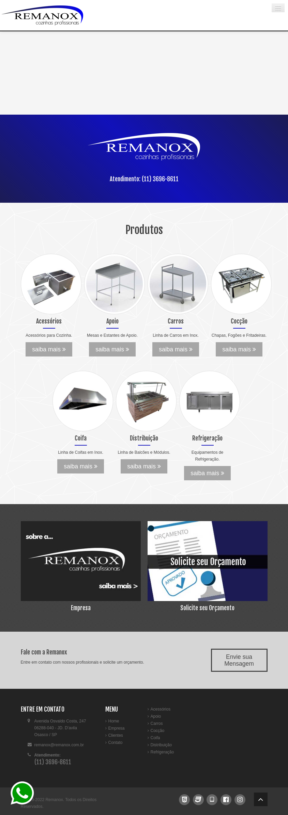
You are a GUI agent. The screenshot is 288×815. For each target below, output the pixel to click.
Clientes (115, 735)
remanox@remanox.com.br (59, 745)
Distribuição (161, 745)
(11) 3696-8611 (160, 179)
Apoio (156, 716)
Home (113, 721)
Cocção (158, 730)
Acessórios (161, 709)
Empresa (116, 728)
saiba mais (49, 349)
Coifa (155, 737)
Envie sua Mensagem (239, 660)
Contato (115, 742)
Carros (157, 723)
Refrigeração (162, 752)
